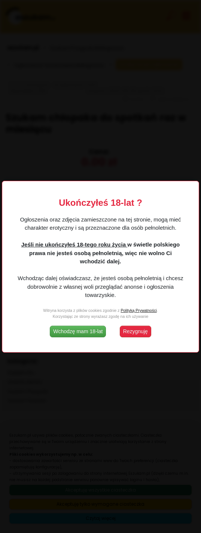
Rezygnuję (135, 331)
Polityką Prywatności (138, 310)
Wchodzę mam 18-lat (78, 331)
